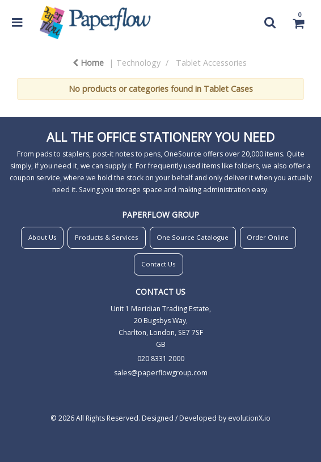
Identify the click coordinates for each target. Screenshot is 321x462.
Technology (138, 62)
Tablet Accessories (211, 62)
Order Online (268, 237)
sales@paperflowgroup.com (161, 373)
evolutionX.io (249, 418)
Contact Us (158, 264)
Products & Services (106, 237)
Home (88, 62)
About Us (42, 237)
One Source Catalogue (193, 237)
